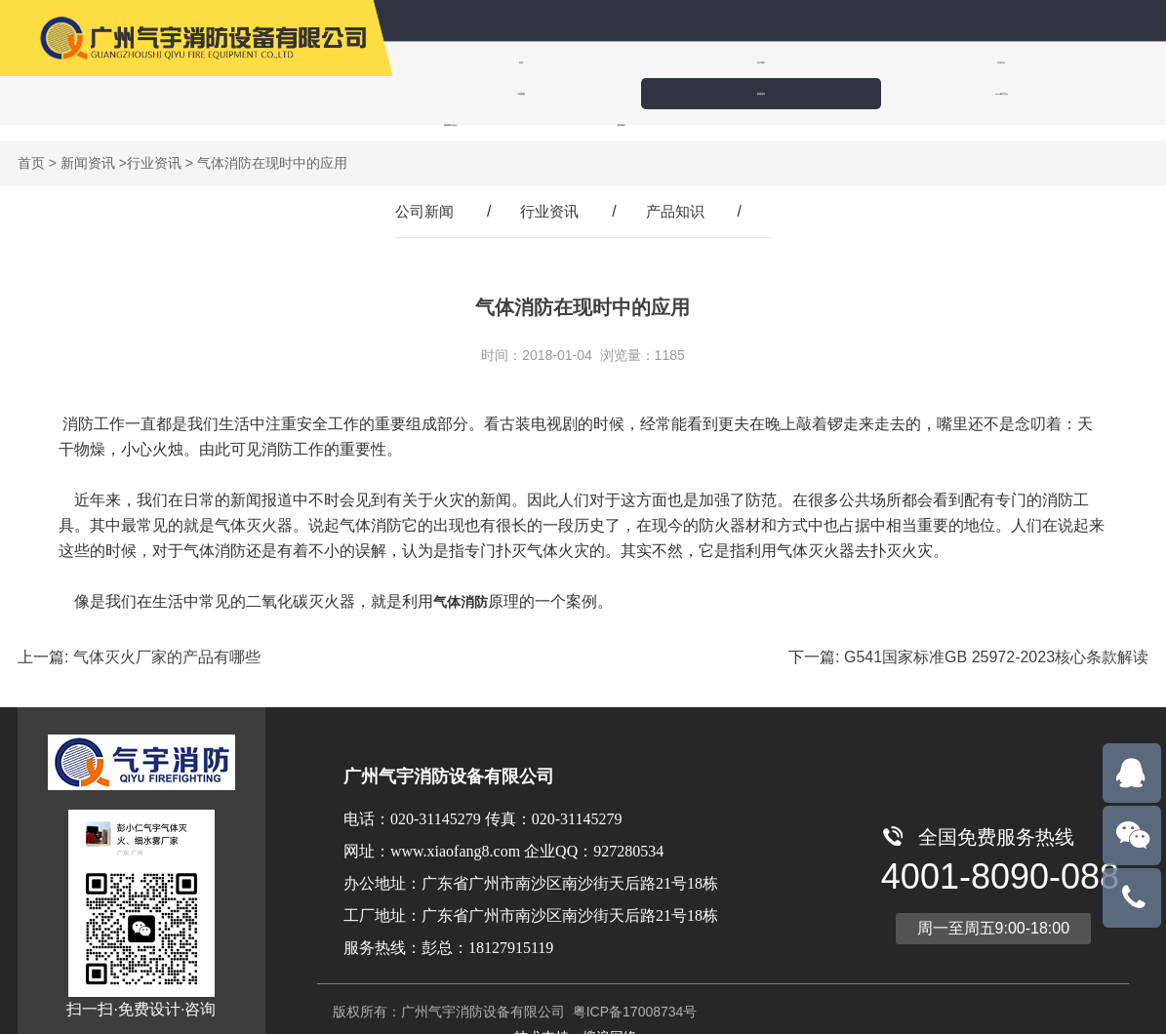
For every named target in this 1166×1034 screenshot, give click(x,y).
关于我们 (574, 62)
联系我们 (582, 93)
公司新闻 (420, 195)
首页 (455, 62)
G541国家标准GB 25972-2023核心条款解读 (996, 641)
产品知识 (679, 195)
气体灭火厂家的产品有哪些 (167, 641)
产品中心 (694, 62)
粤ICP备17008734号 (633, 996)
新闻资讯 (932, 62)
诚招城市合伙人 (459, 93)
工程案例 (813, 62)
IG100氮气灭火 (1051, 62)
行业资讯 (154, 147)
